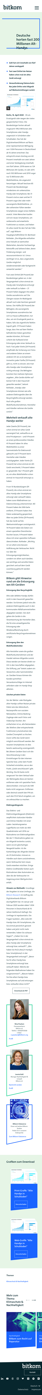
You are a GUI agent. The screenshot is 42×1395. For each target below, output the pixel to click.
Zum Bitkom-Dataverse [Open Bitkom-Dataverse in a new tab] (17, 1136)
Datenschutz (23, 1389)
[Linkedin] (2, 1379)
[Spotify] (34, 1379)
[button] (34, 1300)
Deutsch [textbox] (34, 1386)
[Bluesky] (23, 1379)
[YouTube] (8, 1379)
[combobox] (35, 1386)
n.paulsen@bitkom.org (19, 1035)
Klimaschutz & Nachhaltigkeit (17, 1281)
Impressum (36, 1389)
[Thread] (13, 1379)
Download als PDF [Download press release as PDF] (21, 991)
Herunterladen (21, 1204)
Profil (11, 1039)
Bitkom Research (13, 895)
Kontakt (32, 1372)
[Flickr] (39, 1379)
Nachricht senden (15, 1085)
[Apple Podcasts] (28, 1379)
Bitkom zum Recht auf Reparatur (20, 1340)
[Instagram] (18, 1379)
